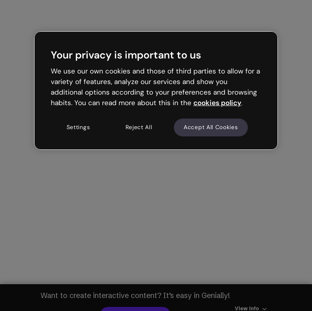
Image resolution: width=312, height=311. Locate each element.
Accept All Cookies (211, 127)
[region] (156, 90)
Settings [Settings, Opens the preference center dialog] (78, 127)
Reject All (139, 127)
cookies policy (217, 102)
